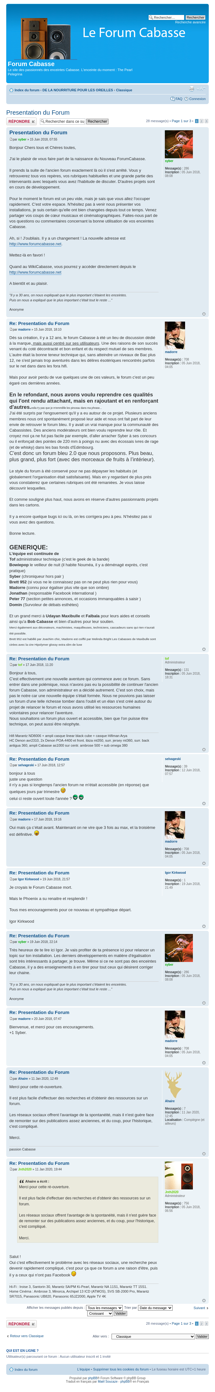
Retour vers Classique (27, 1336)
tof (20, 665)
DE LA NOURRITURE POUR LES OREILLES (77, 90)
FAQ (178, 99)
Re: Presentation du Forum (39, 323)
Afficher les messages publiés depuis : (75, 1307)
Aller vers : (101, 1336)
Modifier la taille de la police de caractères (201, 89)
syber (22, 139)
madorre (24, 329)
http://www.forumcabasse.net (35, 244)
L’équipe (83, 1369)
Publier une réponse (21, 121)
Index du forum (27, 90)
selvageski (26, 765)
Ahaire (23, 1078)
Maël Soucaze (107, 1381)
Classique (124, 90)
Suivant (199, 1308)
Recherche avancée (190, 22)
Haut (204, 314)
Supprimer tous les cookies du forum (121, 1369)
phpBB (92, 1378)
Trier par (148, 1307)
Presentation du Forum (37, 112)
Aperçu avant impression (191, 89)
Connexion (197, 99)
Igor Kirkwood (28, 879)
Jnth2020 (24, 1169)
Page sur (181, 121)
